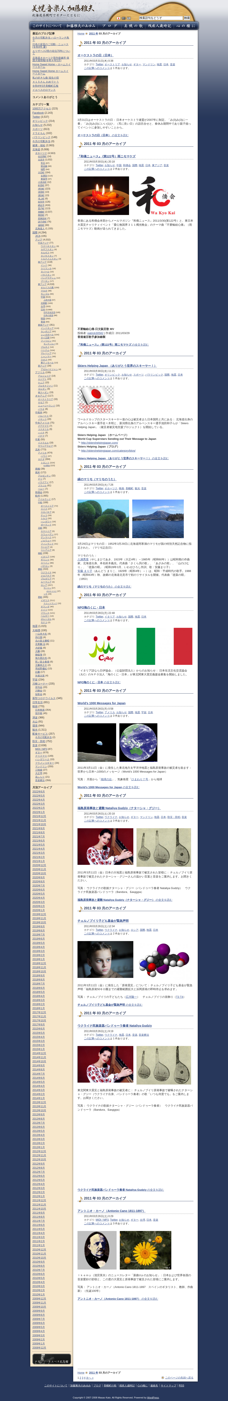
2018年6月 (38, 987)
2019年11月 (39, 918)
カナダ (41, 459)
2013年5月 (38, 1130)
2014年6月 (38, 1077)
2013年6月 (38, 1126)
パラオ (41, 409)
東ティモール (47, 362)
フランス (45, 613)
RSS (181, 1385)
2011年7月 (38, 1220)
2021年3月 (38, 852)
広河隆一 (131, 996)
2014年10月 (39, 1061)
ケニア (41, 382)
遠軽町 (41, 225)
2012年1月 (38, 1196)
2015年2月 (38, 1045)
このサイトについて (55, 1385)
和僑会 (127, 165)
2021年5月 (38, 844)
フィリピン (46, 341)
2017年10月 (39, 1020)
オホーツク (111, 488)
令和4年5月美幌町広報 (45, 85)
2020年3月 (38, 902)
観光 (137, 488)
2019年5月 (38, 942)
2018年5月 (38, 992)
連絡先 (154, 1385)
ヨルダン (42, 389)
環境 (35, 725)
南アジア (42, 262)
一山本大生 (41, 634)
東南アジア (43, 325)
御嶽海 (38, 654)
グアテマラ (43, 426)
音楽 (172, 64)
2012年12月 (39, 1151)
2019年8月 (38, 930)
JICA (37, 236)
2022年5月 (38, 795)
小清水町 (42, 182)
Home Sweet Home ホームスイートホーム (50, 72)
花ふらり (40, 777)
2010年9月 (38, 1261)
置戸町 (41, 208)
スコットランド (50, 603)
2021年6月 (38, 840)
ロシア (134, 929)
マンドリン (149, 64)
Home (81, 33)
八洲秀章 (83, 559)
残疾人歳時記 (127, 1385)
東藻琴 (44, 179)
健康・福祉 (38, 145)
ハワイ (44, 456)
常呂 (43, 163)
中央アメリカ (42, 422)
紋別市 (41, 202)
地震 (159, 64)
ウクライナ (111, 817)
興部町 (41, 215)
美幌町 (129, 488)
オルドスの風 (47, 287)
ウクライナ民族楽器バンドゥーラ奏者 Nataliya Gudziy (115, 1025)
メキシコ (42, 419)
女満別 (44, 176)
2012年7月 (38, 1171)
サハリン (47, 588)
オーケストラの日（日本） (96, 55)
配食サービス (40, 733)
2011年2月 (38, 1241)
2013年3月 (38, 1139)
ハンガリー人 (42, 759)
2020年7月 (38, 885)
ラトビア (45, 547)
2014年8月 (38, 1069)
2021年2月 (38, 857)
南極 (37, 468)
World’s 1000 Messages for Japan (102, 703)
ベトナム (45, 350)
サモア (41, 402)
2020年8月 (38, 881)
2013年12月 (39, 1102)
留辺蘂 (44, 166)
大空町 (41, 172)
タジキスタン (47, 256)
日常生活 (37, 702)
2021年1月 (38, 861)
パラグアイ (43, 482)
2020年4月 (38, 897)
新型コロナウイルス (44, 698)
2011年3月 (38, 1237)
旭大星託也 (41, 658)
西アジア (42, 366)
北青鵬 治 (40, 644)
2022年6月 (38, 791)
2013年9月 (38, 1114)
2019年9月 (38, 926)
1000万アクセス (41, 108)
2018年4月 (38, 996)
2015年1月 (38, 1049)
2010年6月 (38, 1274)
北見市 (41, 159)
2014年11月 (39, 1057)
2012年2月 (38, 1192)
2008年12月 (39, 1347)
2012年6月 (38, 1175)
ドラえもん (38, 133)
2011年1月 (38, 1245)
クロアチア (46, 575)
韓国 (43, 318)
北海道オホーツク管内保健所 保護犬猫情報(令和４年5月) (50, 59)
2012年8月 (38, 1167)
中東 (37, 439)
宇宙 (143, 712)
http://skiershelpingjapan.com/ (99, 442)
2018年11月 (39, 967)
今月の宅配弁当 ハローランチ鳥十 (50, 39)
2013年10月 (39, 1110)
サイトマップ (168, 1385)
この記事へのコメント (97, 68)
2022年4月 (38, 799)
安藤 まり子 (85, 571)
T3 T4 (179, 996)
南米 (37, 472)
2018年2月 (38, 1004)
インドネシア (47, 328)
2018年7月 (38, 983)
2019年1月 (38, 959)
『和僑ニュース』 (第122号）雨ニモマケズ (106, 156)
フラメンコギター (44, 763)
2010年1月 (38, 1294)
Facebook (38, 112)
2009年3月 (38, 1335)
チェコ (44, 515)
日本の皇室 (48, 315)
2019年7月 (38, 934)
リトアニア (46, 550)
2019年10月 (39, 922)
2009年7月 (38, 1318)
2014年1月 (38, 1098)
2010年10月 (39, 1257)
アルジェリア (44, 376)
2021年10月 (39, 824)
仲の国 (38, 637)
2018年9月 (38, 975)
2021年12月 (39, 816)
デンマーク (46, 537)
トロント (45, 462)
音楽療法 (144, 1034)
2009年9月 (38, 1310)
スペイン (45, 563)
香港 (43, 322)
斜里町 (41, 185)
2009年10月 (39, 1306)
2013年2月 (38, 1143)
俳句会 (38, 687)
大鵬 (37, 651)
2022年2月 (38, 807)
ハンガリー (46, 521)
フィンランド (47, 544)
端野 (43, 169)
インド (44, 265)
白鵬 (37, 672)
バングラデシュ (48, 278)
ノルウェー (46, 540)
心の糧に (142, 1385)
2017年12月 (39, 1012)
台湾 (142, 1219)
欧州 (37, 495)
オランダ (45, 606)
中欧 (40, 502)
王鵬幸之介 (41, 665)
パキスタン (46, 275)
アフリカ (40, 372)
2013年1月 (38, 1147)
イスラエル (43, 443)
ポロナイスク (51, 591)
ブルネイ (45, 347)
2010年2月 (38, 1290)
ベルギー (45, 616)
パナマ (41, 436)
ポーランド (46, 525)
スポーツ (138, 374)
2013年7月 (38, 1122)
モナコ (44, 622)
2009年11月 (39, 1302)
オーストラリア (45, 399)
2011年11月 (39, 1204)
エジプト (42, 379)
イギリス (45, 600)
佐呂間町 (42, 156)
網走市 (41, 205)
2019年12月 (39, 914)
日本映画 (40, 710)
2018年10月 (39, 971)
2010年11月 (39, 1253)
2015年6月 (38, 1028)
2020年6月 (38, 889)
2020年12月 (39, 865)
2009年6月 (38, 1323)
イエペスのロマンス (44, 89)
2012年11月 (39, 1155)
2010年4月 (38, 1282)
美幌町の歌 (110, 1385)
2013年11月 (39, 1106)
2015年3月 (38, 1041)
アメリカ (110, 712)
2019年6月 (38, 938)
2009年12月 (39, 1298)
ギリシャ (45, 559)
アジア (38, 239)
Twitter (99, 64)
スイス (44, 509)
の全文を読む (103, 135)
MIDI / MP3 (102, 1219)
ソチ (45, 594)
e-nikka (47, 465)
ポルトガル (46, 619)
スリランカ (46, 268)
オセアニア (41, 395)
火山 (35, 721)
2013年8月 (38, 1118)
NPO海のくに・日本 (91, 607)
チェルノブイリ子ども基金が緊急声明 (103, 920)
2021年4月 (38, 848)
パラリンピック (154, 374)
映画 (121, 488)
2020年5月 (38, 893)
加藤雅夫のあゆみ (80, 1385)
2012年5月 (38, 1180)
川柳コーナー (40, 683)
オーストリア (112, 64)
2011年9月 (38, 1212)
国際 (134, 165)
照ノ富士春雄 (42, 661)
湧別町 (41, 195)
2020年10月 (39, 873)
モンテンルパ (49, 344)
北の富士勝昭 (42, 640)
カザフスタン (47, 249)
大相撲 (36, 630)
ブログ (97, 1385)
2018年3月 (38, 1000)
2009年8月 (38, 1314)
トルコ (44, 518)
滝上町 (41, 198)
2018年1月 (38, 1008)
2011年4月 (38, 1233)
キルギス (45, 252)
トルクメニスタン (49, 259)
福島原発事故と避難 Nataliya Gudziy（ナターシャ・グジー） (119, 808)
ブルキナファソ (45, 386)
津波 (35, 717)
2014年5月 (38, 1081)
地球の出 (106, 779)
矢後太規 (40, 675)
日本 (166, 64)
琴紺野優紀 (41, 668)
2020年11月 (39, 869)
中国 (119, 165)
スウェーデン (47, 534)
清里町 (41, 192)
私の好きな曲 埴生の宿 (45, 77)
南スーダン (43, 392)
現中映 (38, 713)
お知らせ (127, 64)
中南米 (38, 412)
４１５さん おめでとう (45, 81)
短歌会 (38, 694)
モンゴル (45, 294)
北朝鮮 (44, 303)
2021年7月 (38, 836)
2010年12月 (39, 1249)
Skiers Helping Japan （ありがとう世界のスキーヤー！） (117, 365)
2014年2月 (38, 1094)
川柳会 (38, 690)
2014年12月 (39, 1053)
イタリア (110, 616)
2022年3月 (38, 803)
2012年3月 (38, 1188)
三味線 (38, 769)
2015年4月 (38, 1036)
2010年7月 (38, 1269)
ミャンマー (46, 356)
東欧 (40, 569)
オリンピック (112, 374)
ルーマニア (46, 582)
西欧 (40, 597)
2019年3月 (38, 951)
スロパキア (46, 512)
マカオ (44, 290)
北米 (37, 449)
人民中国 (47, 300)
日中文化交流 (49, 312)
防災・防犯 (173, 817)
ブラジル (42, 485)
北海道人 (40, 228)
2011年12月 (39, 1200)
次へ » (89, 1377)
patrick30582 (95, 333)
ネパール (45, 271)
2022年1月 (38, 812)
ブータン (45, 281)
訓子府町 (42, 222)
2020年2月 (38, 906)
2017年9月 (38, 1024)
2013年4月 (38, 1135)
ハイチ (41, 432)
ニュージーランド (46, 405)
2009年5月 (38, 1327)
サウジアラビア (45, 446)
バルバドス (43, 416)
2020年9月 (38, 877)
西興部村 (42, 218)
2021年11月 (39, 820)
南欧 (40, 553)
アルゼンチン (44, 475)
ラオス (44, 359)
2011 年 (93, 33)
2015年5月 (38, 1032)
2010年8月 (38, 1265)
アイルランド (44, 499)
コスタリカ (43, 429)
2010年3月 (38, 1286)
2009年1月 (38, 1343)
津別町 (41, 189)
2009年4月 (38, 1331)
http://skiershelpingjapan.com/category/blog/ (108, 450)
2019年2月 (38, 955)
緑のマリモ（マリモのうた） (97, 479)
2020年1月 (38, 910)
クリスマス (41, 756)
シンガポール (47, 334)
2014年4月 (38, 1086)
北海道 (36, 149)
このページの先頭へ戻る (179, 1377)
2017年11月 (39, 1016)
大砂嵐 (38, 647)
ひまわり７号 (139, 779)
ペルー (41, 489)
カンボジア (46, 331)
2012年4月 (38, 1184)
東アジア (157, 165)
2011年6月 (38, 1224)
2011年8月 (38, 1216)
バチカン (45, 566)
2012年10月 (39, 1159)
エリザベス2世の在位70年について (51, 52)
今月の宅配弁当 (41, 141)
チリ (40, 479)
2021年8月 (38, 832)
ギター (137, 64)
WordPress (153, 1397)
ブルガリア (46, 578)
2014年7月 (38, 1073)
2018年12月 (39, 963)
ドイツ (44, 610)
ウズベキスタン (48, 246)
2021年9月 (38, 828)
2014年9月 (38, 1065)
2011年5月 (38, 1229)
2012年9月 (38, 1163)
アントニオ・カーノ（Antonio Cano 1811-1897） (112, 1211)
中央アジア (43, 243)
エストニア (46, 531)
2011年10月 (39, 1208)
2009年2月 (38, 1339)
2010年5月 (38, 1278)
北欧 (40, 528)
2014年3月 (38, 1090)
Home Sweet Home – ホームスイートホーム (51, 66)
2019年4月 (38, 947)
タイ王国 (45, 337)
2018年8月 (38, 979)
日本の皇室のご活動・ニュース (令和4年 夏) (50, 45)
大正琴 (38, 773)
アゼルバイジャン (49, 369)
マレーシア (46, 353)
